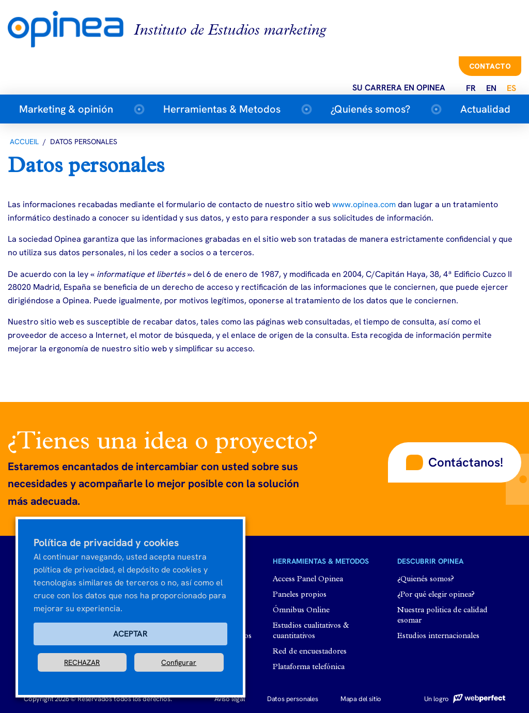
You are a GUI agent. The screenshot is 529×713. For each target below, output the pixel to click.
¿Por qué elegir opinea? (436, 595)
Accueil (24, 141)
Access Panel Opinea (308, 579)
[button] (454, 462)
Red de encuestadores (310, 652)
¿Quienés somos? (370, 109)
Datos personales (292, 698)
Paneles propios (299, 595)
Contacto (490, 66)
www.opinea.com (364, 204)
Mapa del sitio (360, 698)
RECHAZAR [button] (82, 662)
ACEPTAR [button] (130, 633)
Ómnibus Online (301, 610)
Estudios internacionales (438, 636)
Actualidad (485, 109)
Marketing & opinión (66, 109)
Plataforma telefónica (309, 667)
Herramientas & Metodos (222, 109)
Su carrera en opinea (398, 87)
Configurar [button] (178, 662)
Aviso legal (229, 698)
